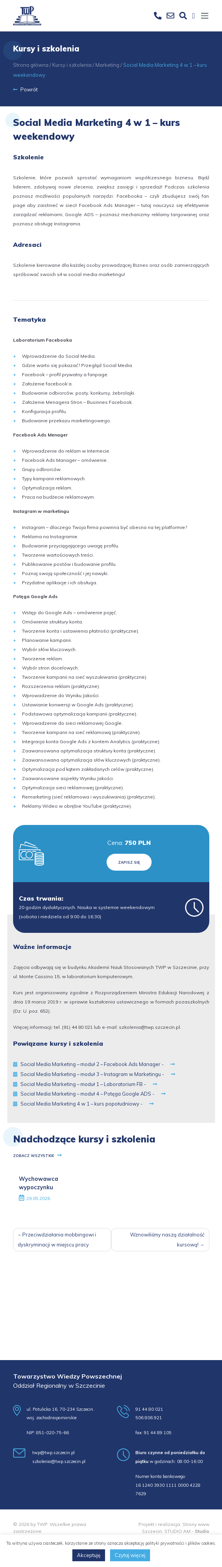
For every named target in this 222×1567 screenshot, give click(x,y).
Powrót (25, 89)
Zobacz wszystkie (37, 1155)
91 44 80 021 (149, 1409)
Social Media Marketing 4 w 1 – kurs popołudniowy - (83, 1104)
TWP (42, 1524)
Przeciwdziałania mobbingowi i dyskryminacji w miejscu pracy (57, 1239)
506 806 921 (148, 1417)
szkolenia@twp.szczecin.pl (149, 1027)
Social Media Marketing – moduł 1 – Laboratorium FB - (85, 1084)
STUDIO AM (177, 1531)
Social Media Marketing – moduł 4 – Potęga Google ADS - (89, 1094)
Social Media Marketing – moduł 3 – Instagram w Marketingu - (94, 1074)
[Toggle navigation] (204, 16)
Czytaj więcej (130, 1555)
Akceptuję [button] (88, 1555)
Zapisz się (129, 862)
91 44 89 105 (158, 1432)
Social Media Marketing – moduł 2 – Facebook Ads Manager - (94, 1064)
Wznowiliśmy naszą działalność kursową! (167, 1239)
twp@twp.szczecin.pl (53, 1452)
